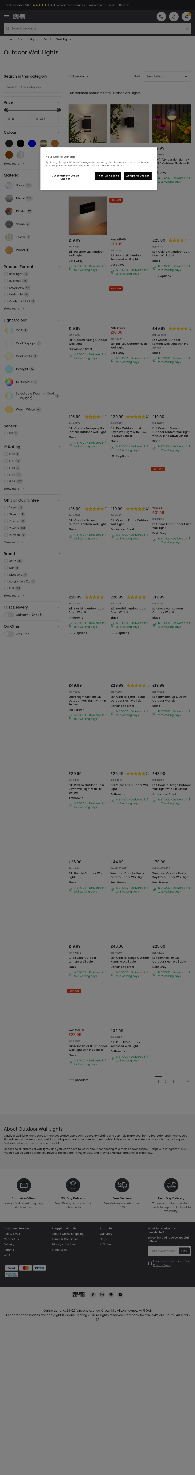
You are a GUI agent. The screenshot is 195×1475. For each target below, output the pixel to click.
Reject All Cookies (108, 175)
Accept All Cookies (137, 175)
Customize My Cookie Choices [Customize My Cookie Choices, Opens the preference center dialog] (65, 177)
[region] (98, 168)
